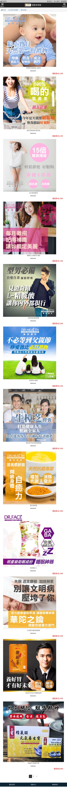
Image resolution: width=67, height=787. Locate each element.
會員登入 (50, 1)
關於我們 (12, 784)
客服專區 (64, 1)
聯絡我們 (55, 784)
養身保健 (23, 10)
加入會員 (57, 1)
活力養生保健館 (13, 10)
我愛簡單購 (33, 5)
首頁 (4, 10)
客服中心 (33, 784)
